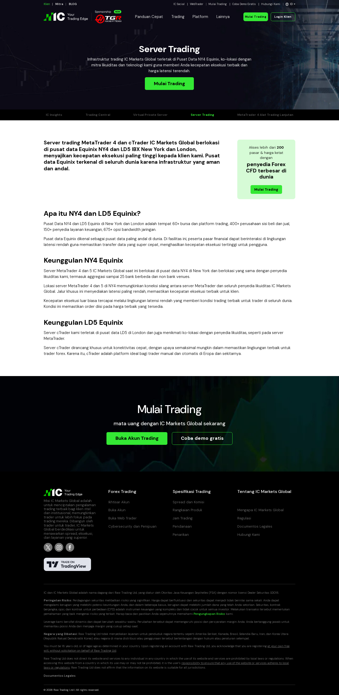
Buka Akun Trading (137, 438)
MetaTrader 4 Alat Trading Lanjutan (265, 115)
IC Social (179, 4)
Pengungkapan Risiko (209, 614)
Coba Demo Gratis (244, 4)
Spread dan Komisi (188, 502)
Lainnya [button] (223, 16)
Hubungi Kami (270, 4)
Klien (47, 4)
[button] (290, 4)
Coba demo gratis (202, 438)
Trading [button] (177, 16)
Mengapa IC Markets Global (260, 510)
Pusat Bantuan (249, 502)
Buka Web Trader (122, 518)
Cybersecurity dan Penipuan (132, 526)
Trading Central (98, 115)
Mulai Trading (217, 4)
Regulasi (244, 518)
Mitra (59, 4)
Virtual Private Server (150, 115)
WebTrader (196, 4)
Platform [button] (200, 16)
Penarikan (181, 534)
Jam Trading (183, 518)
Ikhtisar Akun (119, 502)
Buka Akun (117, 510)
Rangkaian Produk (187, 510)
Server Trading (202, 115)
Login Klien (282, 17)
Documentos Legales (254, 526)
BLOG (73, 4)
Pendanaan (182, 526)
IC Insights (54, 115)
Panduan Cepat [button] (149, 16)
